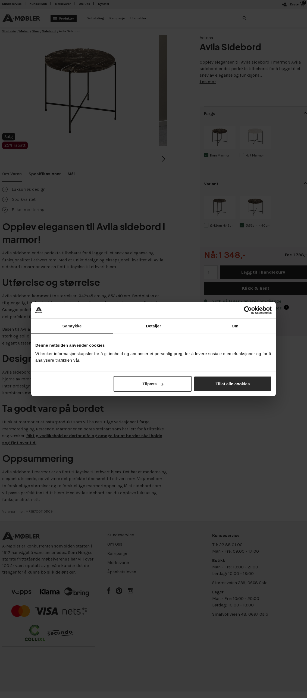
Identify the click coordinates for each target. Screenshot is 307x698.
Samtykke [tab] (72, 325)
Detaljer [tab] (153, 325)
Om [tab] (234, 325)
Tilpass (153, 383)
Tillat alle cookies (233, 383)
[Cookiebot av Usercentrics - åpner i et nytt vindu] (248, 310)
